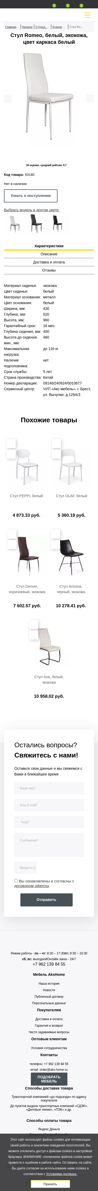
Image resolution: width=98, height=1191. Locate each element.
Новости (49, 990)
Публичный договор (48, 996)
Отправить (46, 900)
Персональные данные (49, 1003)
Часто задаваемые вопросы (49, 1032)
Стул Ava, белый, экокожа (49, 679)
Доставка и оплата (49, 1019)
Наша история (49, 983)
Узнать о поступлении (31, 196)
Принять (50, 1184)
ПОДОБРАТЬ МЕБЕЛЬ (49, 1079)
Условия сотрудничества (49, 1048)
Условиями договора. (61, 1174)
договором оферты (31, 885)
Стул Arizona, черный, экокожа (71, 589)
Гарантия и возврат (49, 1025)
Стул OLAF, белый (71, 496)
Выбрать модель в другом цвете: (32, 210)
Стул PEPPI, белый (26, 496)
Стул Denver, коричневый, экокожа (27, 589)
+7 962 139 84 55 (49, 964)
